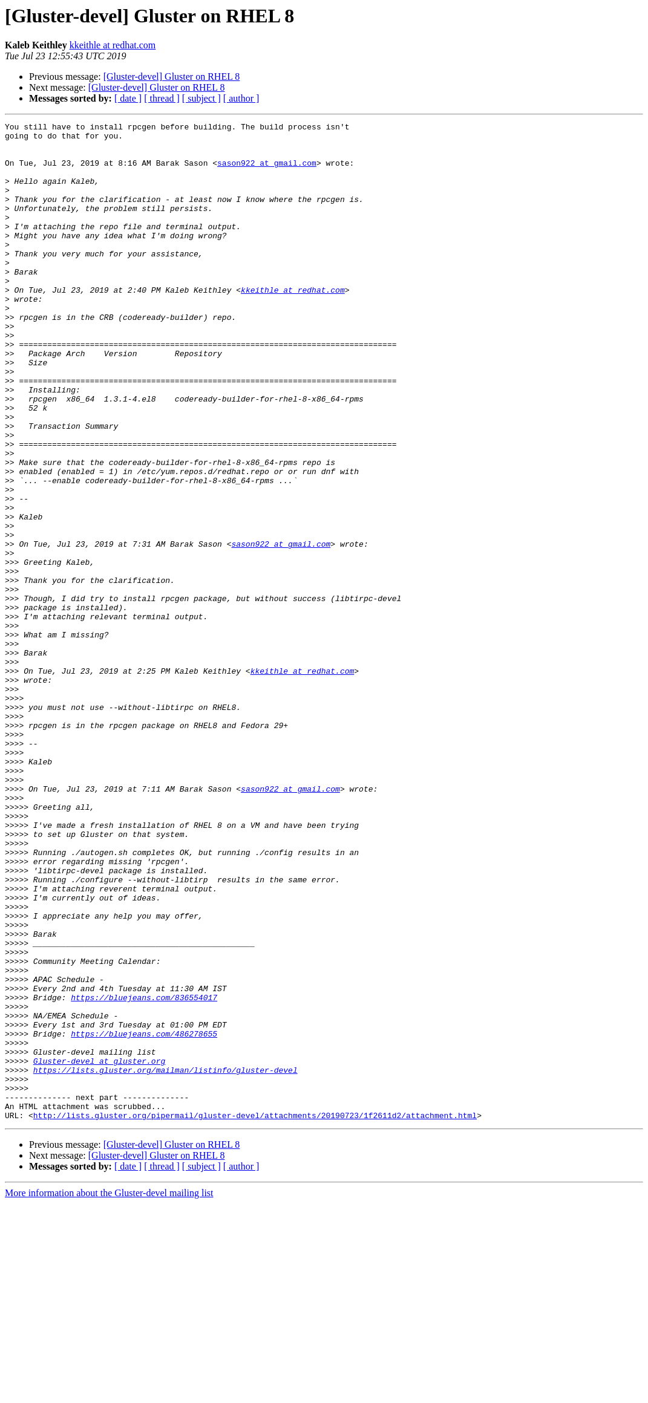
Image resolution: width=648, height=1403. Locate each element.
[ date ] (128, 98)
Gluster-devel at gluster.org (99, 1249)
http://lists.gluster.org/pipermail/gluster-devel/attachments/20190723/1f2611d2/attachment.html (255, 1314)
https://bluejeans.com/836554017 (144, 1173)
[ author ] (241, 98)
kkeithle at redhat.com (113, 45)
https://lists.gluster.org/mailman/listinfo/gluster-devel (165, 1260)
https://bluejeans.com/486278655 (144, 1216)
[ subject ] (201, 98)
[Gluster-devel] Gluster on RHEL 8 (171, 76)
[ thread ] (162, 98)
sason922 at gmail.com (266, 171)
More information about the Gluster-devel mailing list (109, 1392)
